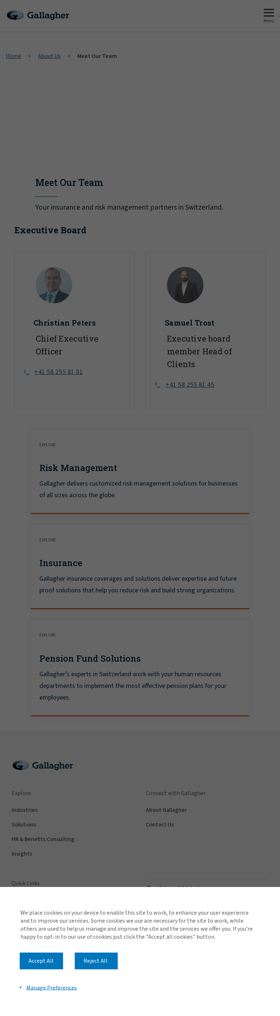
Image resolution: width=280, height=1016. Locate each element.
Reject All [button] (95, 961)
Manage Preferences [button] (51, 988)
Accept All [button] (41, 961)
